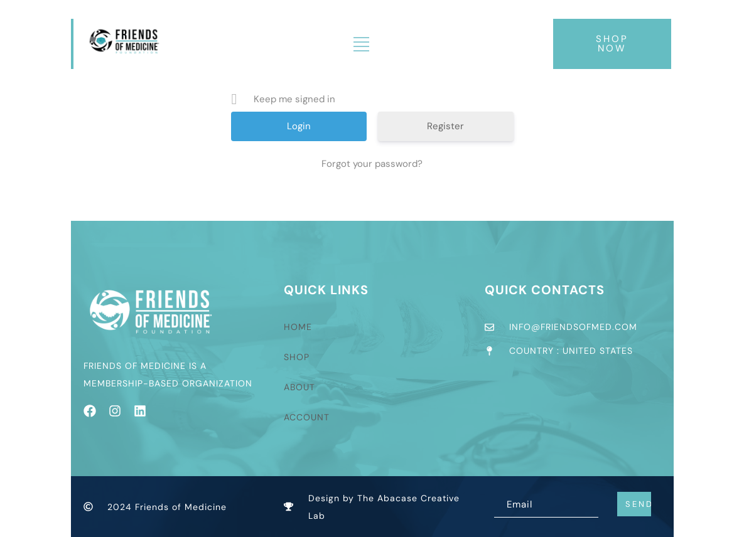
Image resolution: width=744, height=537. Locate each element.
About (299, 387)
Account (307, 417)
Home (298, 326)
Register (445, 126)
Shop (297, 357)
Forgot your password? (372, 163)
